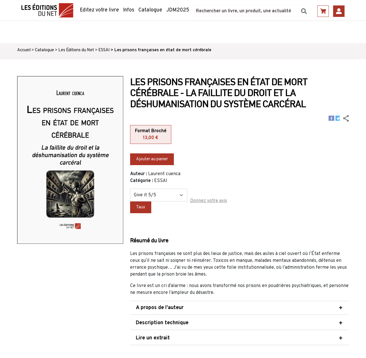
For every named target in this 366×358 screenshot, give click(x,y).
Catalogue (150, 10)
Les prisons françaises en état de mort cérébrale (162, 50)
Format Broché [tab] (150, 134)
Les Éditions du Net (76, 50)
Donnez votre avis (208, 201)
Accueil (24, 50)
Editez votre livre (99, 10)
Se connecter (339, 11)
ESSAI (104, 50)
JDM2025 (177, 10)
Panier (323, 11)
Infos (128, 10)
